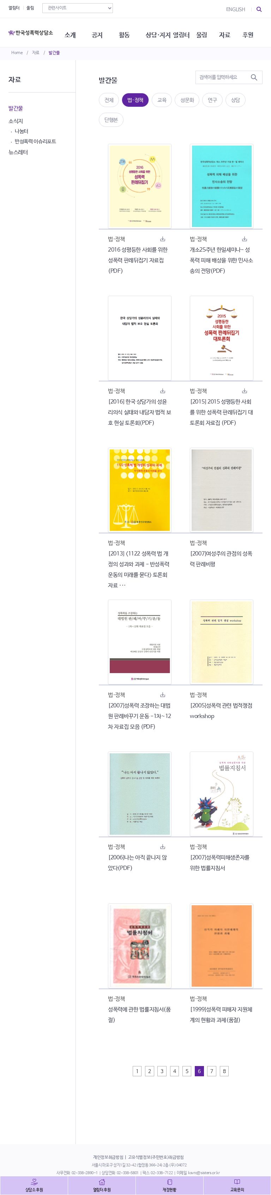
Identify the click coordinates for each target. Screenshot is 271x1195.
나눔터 (21, 131)
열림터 (14, 8)
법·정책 (135, 100)
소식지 (15, 121)
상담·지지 (163, 31)
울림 (30, 8)
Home (17, 53)
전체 (108, 100)
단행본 (111, 120)
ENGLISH (235, 9)
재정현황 (169, 1190)
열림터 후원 (102, 1190)
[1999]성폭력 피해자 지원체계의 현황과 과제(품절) (221, 1015)
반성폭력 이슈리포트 (35, 142)
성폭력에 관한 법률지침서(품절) (139, 1015)
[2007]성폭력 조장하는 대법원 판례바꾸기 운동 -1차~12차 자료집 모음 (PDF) (139, 716)
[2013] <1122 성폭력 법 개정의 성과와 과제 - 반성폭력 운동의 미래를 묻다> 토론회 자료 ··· (138, 570)
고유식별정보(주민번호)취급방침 (156, 1157)
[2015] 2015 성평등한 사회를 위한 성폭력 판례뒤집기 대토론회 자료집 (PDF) (221, 412)
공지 (100, 31)
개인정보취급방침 (108, 1157)
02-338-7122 (162, 1173)
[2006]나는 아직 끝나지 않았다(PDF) (137, 863)
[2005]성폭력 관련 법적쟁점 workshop (221, 711)
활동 (128, 31)
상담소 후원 (34, 1190)
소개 (72, 31)
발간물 (54, 53)
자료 (36, 53)
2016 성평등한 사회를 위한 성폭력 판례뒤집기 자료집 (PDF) (137, 261)
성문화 (187, 100)
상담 (235, 100)
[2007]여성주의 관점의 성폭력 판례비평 (221, 559)
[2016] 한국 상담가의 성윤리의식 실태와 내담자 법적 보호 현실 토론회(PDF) (139, 412)
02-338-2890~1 (85, 1173)
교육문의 (237, 1190)
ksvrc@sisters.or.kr (203, 1173)
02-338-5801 (128, 1173)
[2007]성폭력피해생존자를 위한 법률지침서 (219, 863)
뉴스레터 (18, 152)
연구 (212, 100)
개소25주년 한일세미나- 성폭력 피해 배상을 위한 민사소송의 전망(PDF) (221, 261)
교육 (161, 100)
